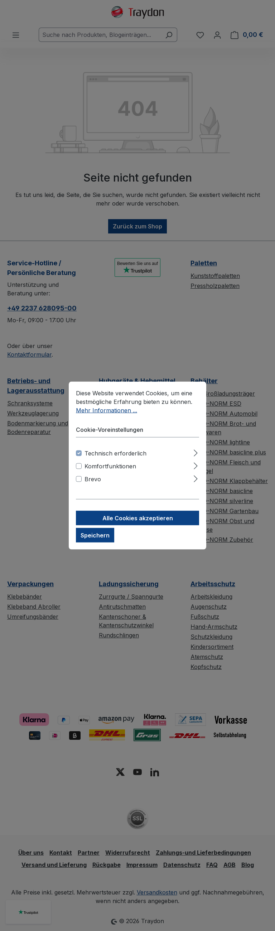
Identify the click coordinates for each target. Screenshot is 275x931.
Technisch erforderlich (115, 453)
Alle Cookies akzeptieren (137, 518)
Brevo (93, 479)
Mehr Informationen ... (106, 410)
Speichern (95, 535)
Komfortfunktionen (110, 466)
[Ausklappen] (195, 452)
